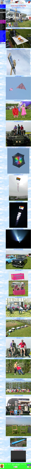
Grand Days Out (2, 33)
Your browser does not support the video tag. (18, 456)
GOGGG (1, 36)
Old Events (1, 7)
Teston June (2, 17)
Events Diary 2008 (2, 9)
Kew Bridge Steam (3, 11)
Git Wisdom (2, 37)
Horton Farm (2, 12)
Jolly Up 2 (1, 13)
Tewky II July (2, 19)
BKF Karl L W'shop (1, 29)
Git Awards (1, 34)
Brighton (1, 18)
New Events (2, 6)
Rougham (1, 15)
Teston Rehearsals (3, 20)
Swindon (1, 14)
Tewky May (1, 16)
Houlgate (1, 10)
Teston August (2, 21)
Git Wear (1, 35)
